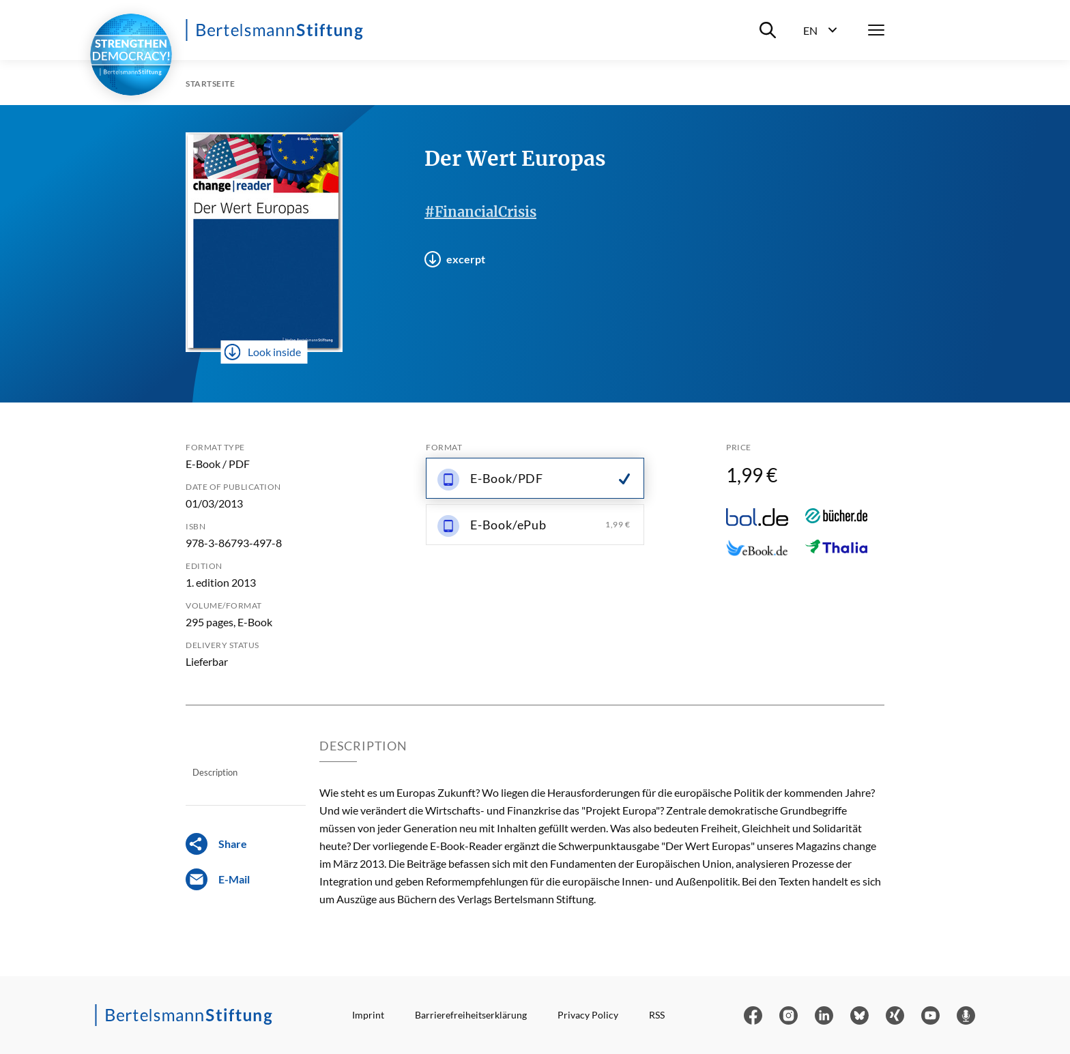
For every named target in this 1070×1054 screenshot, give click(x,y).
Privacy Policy (588, 1015)
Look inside (263, 352)
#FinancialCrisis (480, 211)
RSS (657, 1015)
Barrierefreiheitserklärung (471, 1015)
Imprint (368, 1015)
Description (214, 772)
